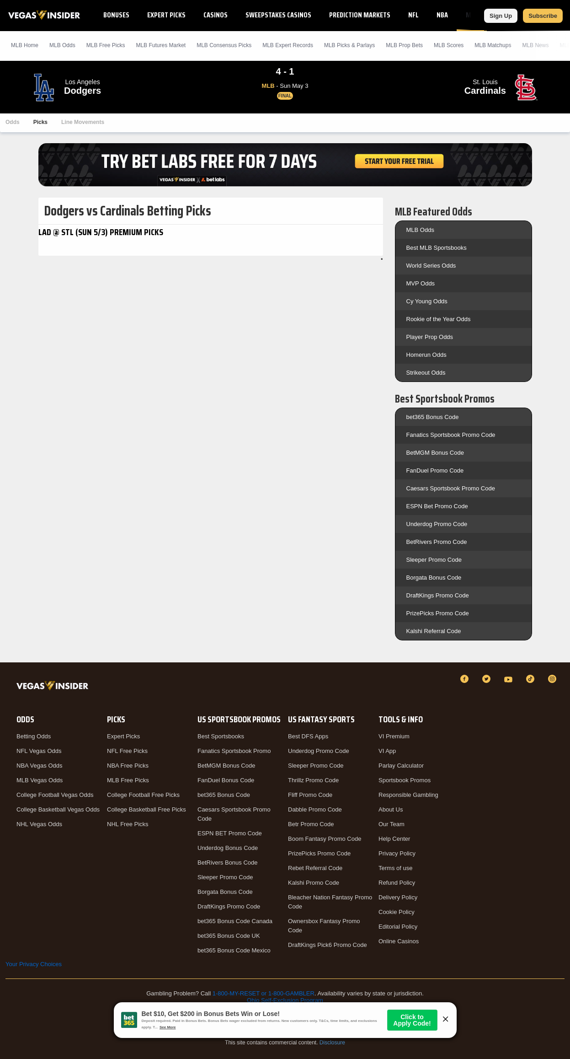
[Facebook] (465, 678)
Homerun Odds (426, 354)
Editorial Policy (397, 926)
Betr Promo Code (311, 824)
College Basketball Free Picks (146, 809)
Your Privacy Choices (33, 964)
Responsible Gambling (408, 794)
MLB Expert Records (287, 45)
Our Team (391, 824)
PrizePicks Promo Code (437, 613)
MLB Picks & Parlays (349, 45)
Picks (40, 122)
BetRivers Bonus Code (227, 862)
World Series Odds (431, 265)
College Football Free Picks (143, 794)
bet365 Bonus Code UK (228, 935)
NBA (442, 15)
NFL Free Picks (127, 750)
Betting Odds (33, 736)
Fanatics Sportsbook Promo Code (450, 434)
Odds (12, 122)
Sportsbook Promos (404, 780)
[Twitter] (487, 678)
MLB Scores (448, 45)
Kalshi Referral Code (433, 631)
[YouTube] (509, 678)
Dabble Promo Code (315, 809)
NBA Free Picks (128, 765)
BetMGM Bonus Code (435, 452)
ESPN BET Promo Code (229, 833)
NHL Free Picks (128, 824)
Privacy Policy (397, 853)
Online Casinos (398, 941)
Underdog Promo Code (437, 524)
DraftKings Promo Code (437, 595)
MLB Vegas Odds (39, 780)
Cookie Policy (396, 911)
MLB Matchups (492, 45)
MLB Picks (105, 45)
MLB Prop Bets (404, 45)
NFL (413, 15)
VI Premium (394, 736)
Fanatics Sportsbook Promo (234, 750)
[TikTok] (531, 678)
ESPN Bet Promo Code (437, 506)
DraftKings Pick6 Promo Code (327, 944)
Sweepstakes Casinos (278, 15)
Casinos (215, 15)
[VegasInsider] (54, 687)
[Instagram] (553, 678)
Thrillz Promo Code (313, 780)
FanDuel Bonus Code (225, 780)
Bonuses (116, 15)
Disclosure (332, 1042)
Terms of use (395, 868)
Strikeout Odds (426, 372)
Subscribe (542, 15)
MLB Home (24, 45)
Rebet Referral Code (315, 868)
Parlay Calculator (401, 765)
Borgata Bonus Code (434, 577)
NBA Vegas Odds (39, 765)
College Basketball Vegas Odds (58, 809)
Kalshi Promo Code (313, 882)
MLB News (535, 45)
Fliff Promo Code (310, 794)
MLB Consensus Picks (224, 45)
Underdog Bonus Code (227, 847)
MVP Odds (420, 283)
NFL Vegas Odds (39, 750)
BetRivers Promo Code (436, 541)
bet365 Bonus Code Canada (234, 921)
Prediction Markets (359, 15)
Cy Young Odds (426, 301)
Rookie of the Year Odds (438, 319)
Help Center (394, 838)
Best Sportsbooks (220, 736)
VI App (387, 750)
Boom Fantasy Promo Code (324, 838)
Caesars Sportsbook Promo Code (450, 488)
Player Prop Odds (429, 336)
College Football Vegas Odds (54, 794)
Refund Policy (396, 882)
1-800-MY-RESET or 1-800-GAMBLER (263, 993)
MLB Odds (62, 45)
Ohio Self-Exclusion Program (285, 1000)
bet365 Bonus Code (432, 417)
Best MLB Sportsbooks (436, 247)
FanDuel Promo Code (435, 470)
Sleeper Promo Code (434, 559)
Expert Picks (166, 15)
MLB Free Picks (128, 780)
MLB (472, 15)
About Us (390, 809)
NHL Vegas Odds (39, 824)
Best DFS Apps (308, 736)
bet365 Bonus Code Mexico (234, 950)
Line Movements (82, 122)
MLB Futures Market (161, 45)
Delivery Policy (397, 897)
